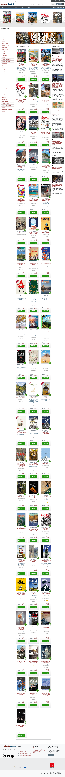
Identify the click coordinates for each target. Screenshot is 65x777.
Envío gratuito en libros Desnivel (18, 1)
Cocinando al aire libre (33, 65)
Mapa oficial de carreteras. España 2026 (21, 200)
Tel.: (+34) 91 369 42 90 (23, 751)
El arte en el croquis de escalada (45, 662)
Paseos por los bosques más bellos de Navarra (21, 332)
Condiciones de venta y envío (38, 749)
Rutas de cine (33, 593)
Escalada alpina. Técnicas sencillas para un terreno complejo (21, 465)
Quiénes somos (3, 1)
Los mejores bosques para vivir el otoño (33, 464)
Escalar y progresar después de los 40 (21, 133)
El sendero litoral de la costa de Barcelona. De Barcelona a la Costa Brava (33, 332)
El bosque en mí (21, 496)
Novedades (4, 31)
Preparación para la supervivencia (45, 65)
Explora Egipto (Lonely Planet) (46, 366)
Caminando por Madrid (21, 296)
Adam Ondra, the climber (33, 694)
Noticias (57, 1)
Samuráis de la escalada (46, 529)
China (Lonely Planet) (21, 528)
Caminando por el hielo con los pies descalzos (46, 694)
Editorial (62, 1)
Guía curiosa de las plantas (33, 297)
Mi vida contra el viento (21, 662)
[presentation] (1, 17)
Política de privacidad (37, 751)
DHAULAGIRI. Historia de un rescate (21, 726)
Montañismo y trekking (33, 133)
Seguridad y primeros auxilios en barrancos (33, 629)
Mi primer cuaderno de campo (33, 366)
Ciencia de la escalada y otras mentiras (46, 133)
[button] (31, 24)
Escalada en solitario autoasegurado (33, 662)
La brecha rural (33, 397)
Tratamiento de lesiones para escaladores (21, 628)
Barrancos (33, 99)
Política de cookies (36, 752)
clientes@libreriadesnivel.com (24, 753)
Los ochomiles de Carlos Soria (46, 433)
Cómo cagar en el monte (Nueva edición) (21, 594)
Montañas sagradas (21, 365)
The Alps (46, 296)
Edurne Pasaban (45, 232)
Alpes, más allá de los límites (46, 561)
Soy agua (33, 166)
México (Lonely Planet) (46, 263)
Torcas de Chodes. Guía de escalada (46, 200)
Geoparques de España (21, 397)
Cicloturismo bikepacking (21, 65)
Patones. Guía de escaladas (45, 101)
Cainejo (21, 232)
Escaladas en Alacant (46, 496)
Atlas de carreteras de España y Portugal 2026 (33, 200)
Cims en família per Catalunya (21, 264)
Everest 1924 (33, 431)
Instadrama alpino (46, 593)
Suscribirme (51, 755)
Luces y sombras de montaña (33, 497)
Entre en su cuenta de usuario (58, 7)
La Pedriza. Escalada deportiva (21, 167)
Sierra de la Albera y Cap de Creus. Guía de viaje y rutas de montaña (45, 332)
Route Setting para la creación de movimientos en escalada (21, 101)
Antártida (46, 397)
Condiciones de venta (9, 1)
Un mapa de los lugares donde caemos (21, 432)
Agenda (53, 1)
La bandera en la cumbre (21, 561)
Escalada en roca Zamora (33, 561)
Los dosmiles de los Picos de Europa (33, 530)
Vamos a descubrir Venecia (33, 264)
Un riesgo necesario (46, 463)
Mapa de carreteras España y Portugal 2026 (46, 166)
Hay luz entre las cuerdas (21, 694)
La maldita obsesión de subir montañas (33, 233)
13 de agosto (46, 627)
